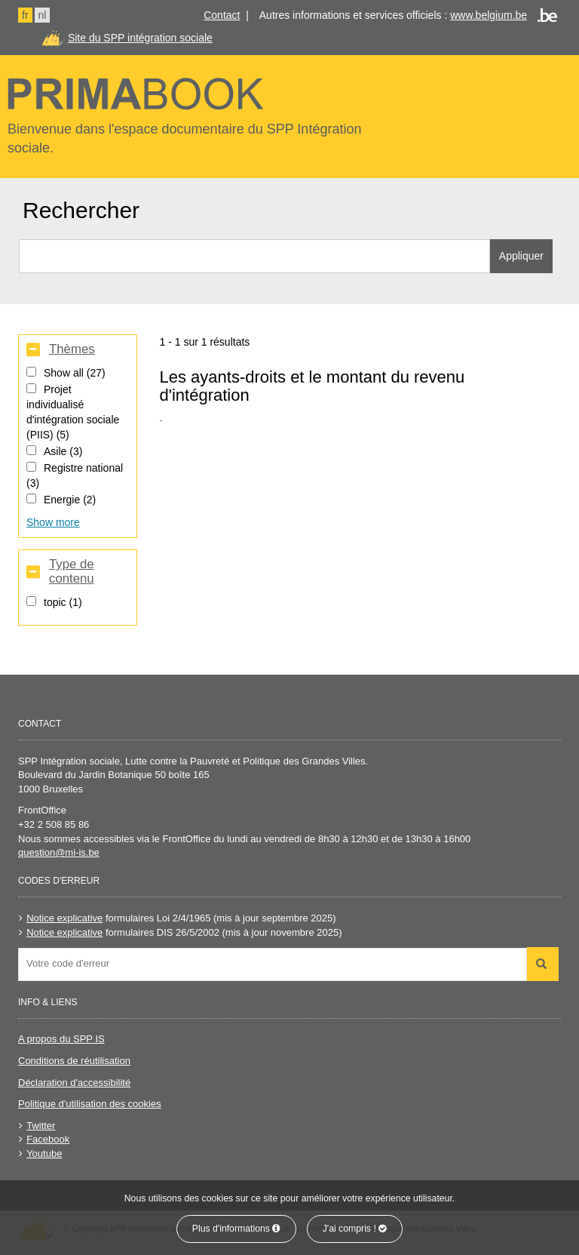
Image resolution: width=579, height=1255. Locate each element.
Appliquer (521, 256)
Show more (53, 522)
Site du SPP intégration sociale (140, 38)
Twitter (40, 1125)
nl (42, 15)
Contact (222, 15)
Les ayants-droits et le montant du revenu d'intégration (312, 386)
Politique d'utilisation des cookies (89, 1103)
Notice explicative (64, 918)
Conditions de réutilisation (74, 1060)
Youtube (44, 1153)
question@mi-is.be (59, 852)
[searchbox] (276, 963)
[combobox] (272, 964)
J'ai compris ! (355, 1228)
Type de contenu (71, 571)
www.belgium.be (488, 15)
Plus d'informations (236, 1228)
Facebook (47, 1139)
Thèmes (72, 349)
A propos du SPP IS (61, 1038)
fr (25, 15)
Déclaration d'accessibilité (74, 1082)
